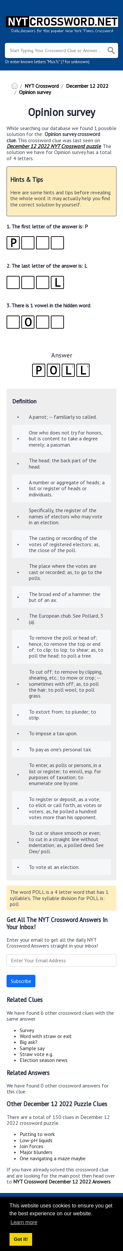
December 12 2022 (87, 86)
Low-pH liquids (36, 1140)
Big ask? (28, 1042)
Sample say (32, 1048)
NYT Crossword (42, 86)
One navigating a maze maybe (53, 1158)
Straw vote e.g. (36, 1054)
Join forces (31, 1146)
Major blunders (36, 1152)
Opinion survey (35, 92)
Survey (27, 1030)
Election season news (44, 1060)
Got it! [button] (21, 1239)
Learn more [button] (23, 1222)
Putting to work (37, 1134)
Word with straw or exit (46, 1036)
